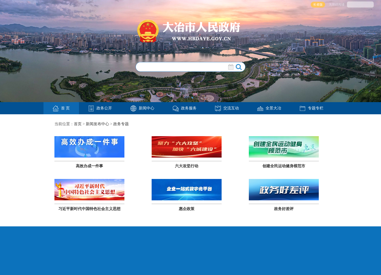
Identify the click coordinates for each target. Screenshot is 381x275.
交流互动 (227, 108)
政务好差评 (284, 209)
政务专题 (121, 124)
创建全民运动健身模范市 (283, 166)
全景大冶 (269, 108)
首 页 (61, 108)
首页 (78, 124)
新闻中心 (142, 108)
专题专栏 (311, 108)
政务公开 (100, 108)
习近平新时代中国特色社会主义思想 (89, 209)
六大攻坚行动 (186, 166)
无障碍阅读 (337, 4)
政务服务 (185, 108)
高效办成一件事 (89, 166)
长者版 (318, 4)
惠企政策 (186, 209)
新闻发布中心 (97, 124)
